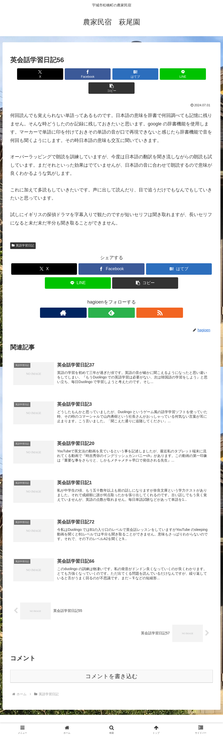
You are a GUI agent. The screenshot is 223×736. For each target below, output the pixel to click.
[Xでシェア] (43, 74)
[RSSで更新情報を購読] (123, 299)
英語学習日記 (23, 231)
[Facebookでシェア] (77, 74)
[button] (179, 74)
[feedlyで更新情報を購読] (112, 299)
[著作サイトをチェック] (100, 299)
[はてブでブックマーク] (111, 74)
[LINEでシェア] (145, 74)
